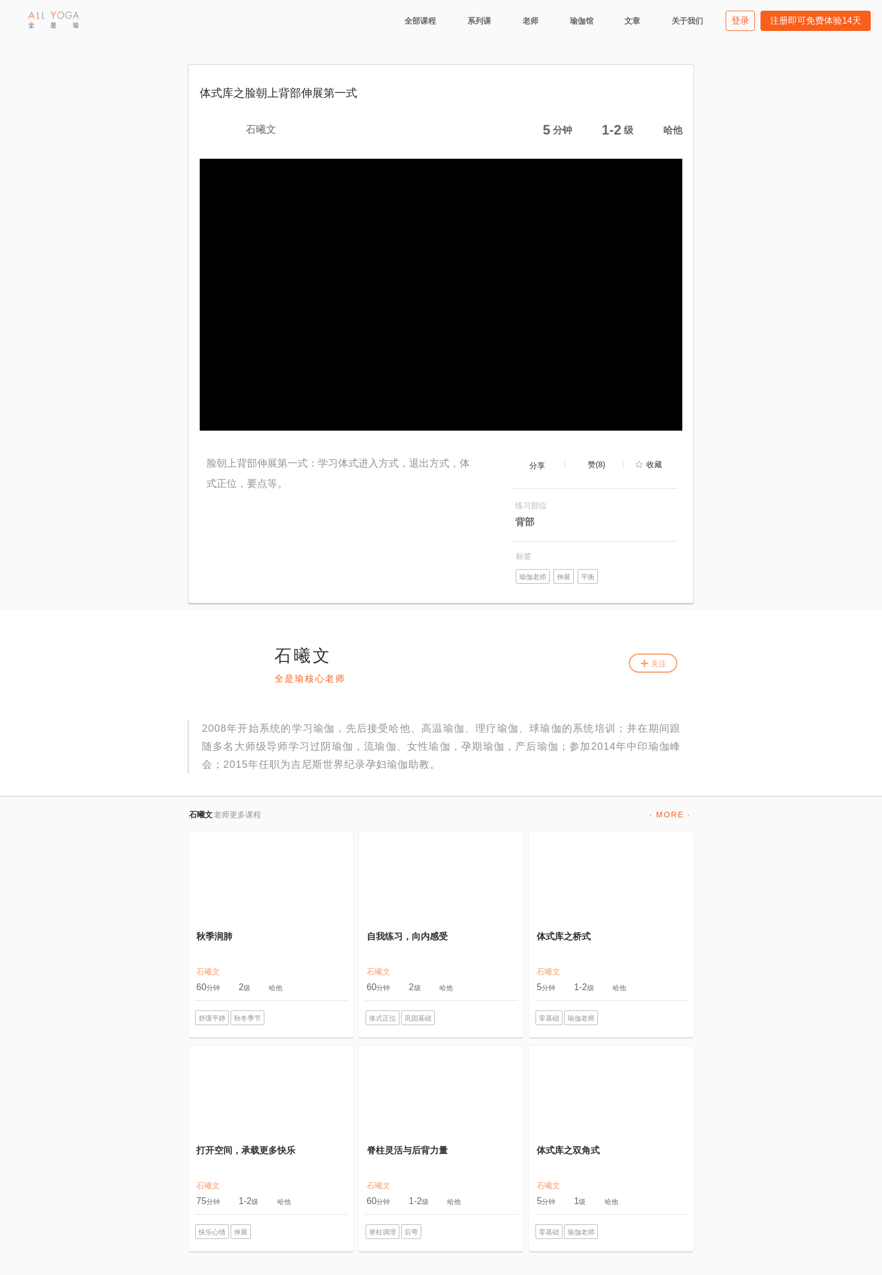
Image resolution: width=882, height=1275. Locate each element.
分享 (537, 465)
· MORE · (670, 814)
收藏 (654, 464)
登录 (740, 20)
